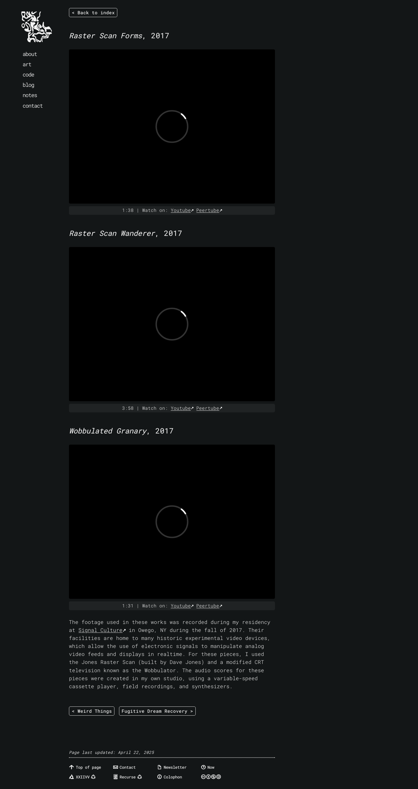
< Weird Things (92, 711)
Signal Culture (100, 630)
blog (28, 84)
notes (30, 95)
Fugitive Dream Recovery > (157, 711)
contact (33, 105)
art (27, 64)
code (28, 74)
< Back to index (93, 12)
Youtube (181, 210)
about (30, 53)
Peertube (207, 210)
